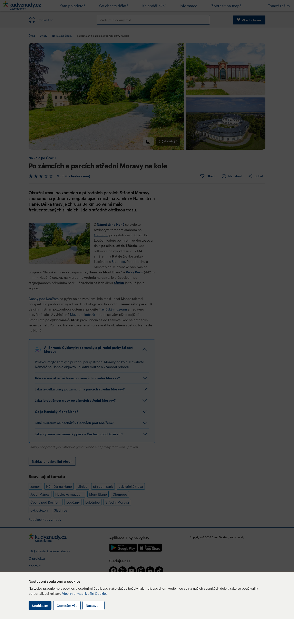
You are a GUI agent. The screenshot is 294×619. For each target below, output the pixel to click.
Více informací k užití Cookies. (85, 593)
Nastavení (93, 605)
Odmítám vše (67, 605)
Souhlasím (40, 605)
